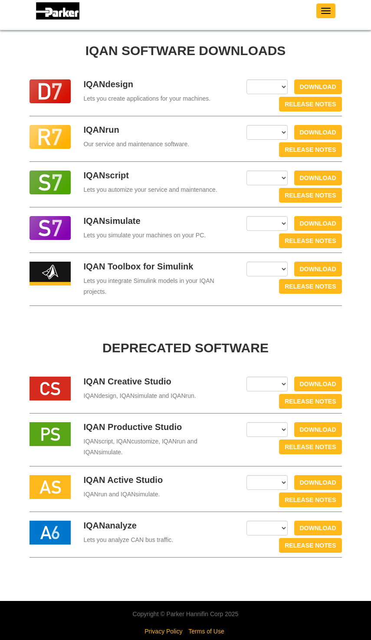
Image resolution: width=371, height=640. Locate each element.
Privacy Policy (163, 631)
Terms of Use (206, 631)
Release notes (310, 104)
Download (318, 86)
